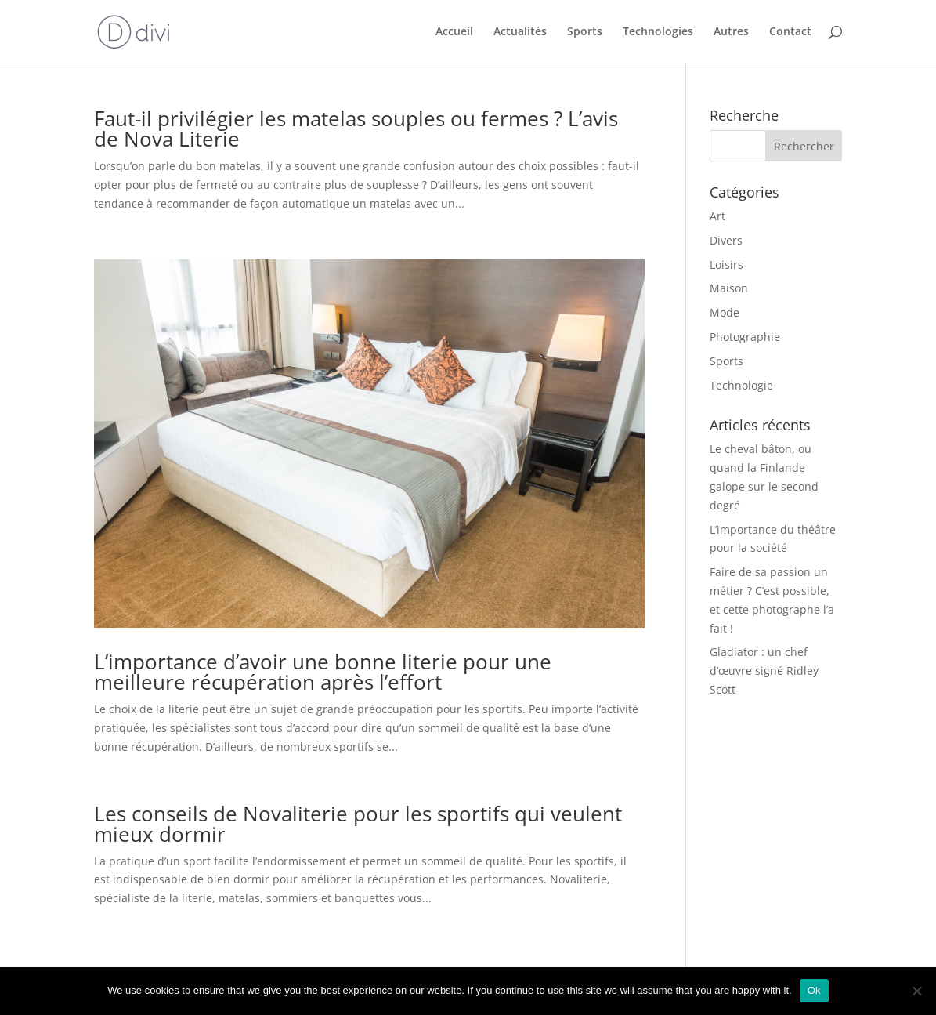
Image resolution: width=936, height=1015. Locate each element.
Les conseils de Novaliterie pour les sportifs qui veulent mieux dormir (358, 823)
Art (717, 215)
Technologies (658, 32)
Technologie (741, 385)
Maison (729, 288)
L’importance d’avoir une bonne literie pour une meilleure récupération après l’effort (322, 671)
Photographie (745, 336)
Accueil (454, 32)
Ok (814, 990)
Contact (790, 32)
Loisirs (726, 264)
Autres (731, 32)
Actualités (520, 32)
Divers (726, 240)
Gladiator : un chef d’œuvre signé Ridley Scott (764, 670)
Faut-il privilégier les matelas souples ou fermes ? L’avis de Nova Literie (356, 128)
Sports (584, 32)
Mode (724, 312)
